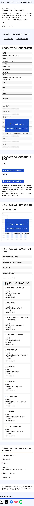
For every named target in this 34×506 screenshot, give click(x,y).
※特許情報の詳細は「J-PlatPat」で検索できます (15, 469)
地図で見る (6, 79)
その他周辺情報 (8, 39)
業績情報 (27, 34)
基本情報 (6, 34)
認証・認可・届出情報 (22, 39)
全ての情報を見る (16, 124)
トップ (2, 2)
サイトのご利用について (8, 489)
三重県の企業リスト (10, 2)
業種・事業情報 (17, 34)
